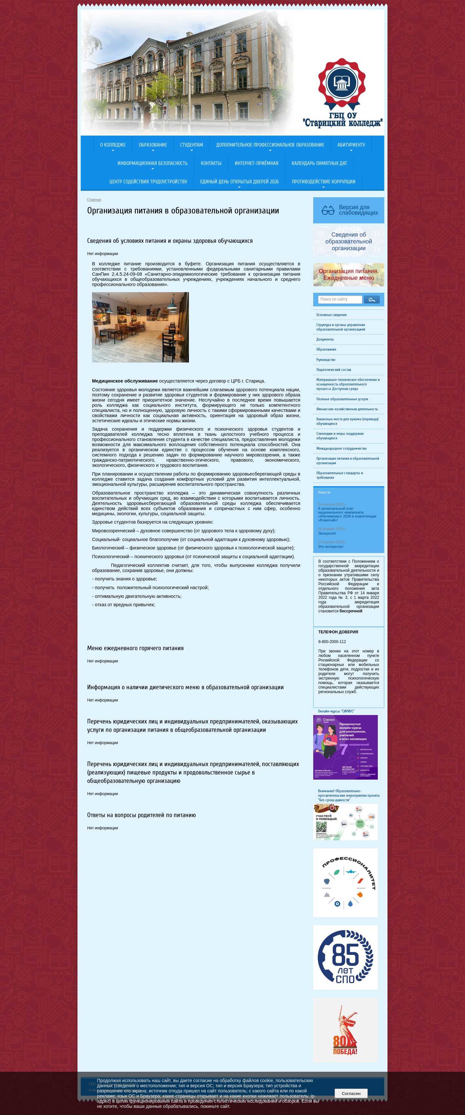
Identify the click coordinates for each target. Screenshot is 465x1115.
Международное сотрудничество (341, 448)
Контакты (211, 163)
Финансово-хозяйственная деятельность (347, 409)
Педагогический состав (333, 369)
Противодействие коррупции (324, 182)
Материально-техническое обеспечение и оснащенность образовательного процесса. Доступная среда (348, 384)
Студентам (191, 145)
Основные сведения (331, 314)
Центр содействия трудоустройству (148, 182)
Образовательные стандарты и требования (339, 475)
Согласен (351, 1093)
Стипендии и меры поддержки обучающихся (340, 435)
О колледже (113, 145)
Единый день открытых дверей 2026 (239, 182)
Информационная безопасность (153, 163)
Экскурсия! (327, 533)
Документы (325, 339)
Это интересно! (330, 546)
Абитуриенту (351, 145)
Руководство (326, 359)
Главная (94, 199)
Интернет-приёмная (256, 163)
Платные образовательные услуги (342, 399)
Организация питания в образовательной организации (347, 460)
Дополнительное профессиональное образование (270, 145)
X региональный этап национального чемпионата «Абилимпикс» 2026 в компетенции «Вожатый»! (347, 514)
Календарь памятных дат (319, 163)
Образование (153, 145)
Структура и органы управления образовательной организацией (340, 327)
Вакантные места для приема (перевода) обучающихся (347, 421)
